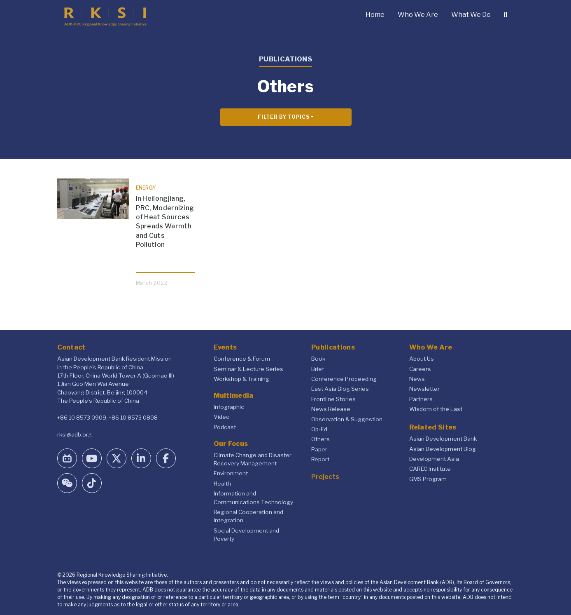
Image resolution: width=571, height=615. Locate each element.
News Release (330, 409)
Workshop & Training (241, 379)
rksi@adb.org (74, 434)
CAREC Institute (430, 468)
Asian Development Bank (443, 438)
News (417, 379)
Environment (231, 473)
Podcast (225, 427)
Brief (317, 369)
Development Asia (434, 458)
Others (320, 439)
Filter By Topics (284, 117)
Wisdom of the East (435, 409)
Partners (421, 399)
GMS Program (428, 479)
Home (375, 15)
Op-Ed (319, 429)
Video (222, 416)
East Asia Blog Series (340, 388)
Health (222, 483)
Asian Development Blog (442, 449)
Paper (319, 449)
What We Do (471, 15)
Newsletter (424, 388)
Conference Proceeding (344, 379)
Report (320, 459)
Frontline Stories (333, 399)
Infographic (229, 407)
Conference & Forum (242, 358)
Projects (325, 477)
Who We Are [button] (418, 15)
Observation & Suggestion (346, 419)
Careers (420, 369)
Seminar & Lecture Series (248, 369)
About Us (421, 358)
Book (318, 358)
